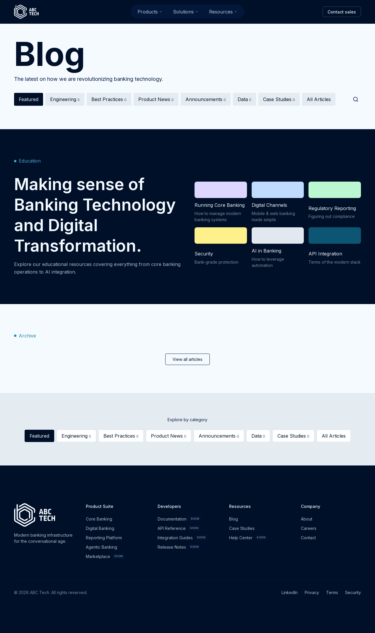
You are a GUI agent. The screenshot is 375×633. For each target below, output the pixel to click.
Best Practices (109, 101)
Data (244, 101)
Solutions (186, 12)
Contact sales (342, 11)
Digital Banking (100, 528)
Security (353, 592)
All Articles (319, 101)
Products (150, 12)
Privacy (312, 592)
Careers (308, 528)
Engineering (65, 101)
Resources (223, 12)
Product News (156, 101)
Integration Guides (182, 537)
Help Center (248, 537)
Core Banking (99, 518)
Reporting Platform (104, 537)
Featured (28, 101)
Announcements (205, 101)
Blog (233, 518)
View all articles (187, 359)
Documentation (179, 518)
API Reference (179, 528)
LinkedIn (290, 592)
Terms (332, 592)
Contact (308, 537)
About (306, 518)
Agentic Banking (101, 547)
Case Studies (279, 101)
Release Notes (179, 547)
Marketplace (105, 556)
